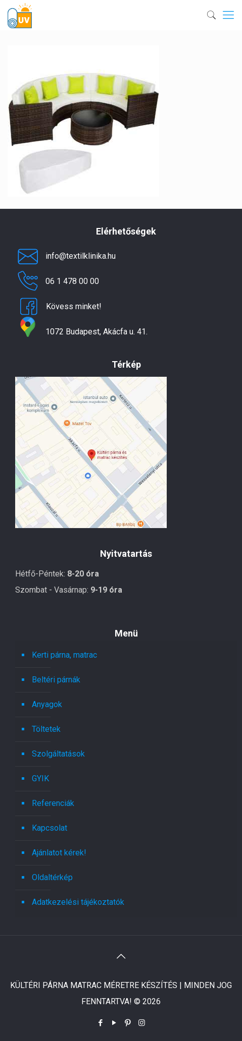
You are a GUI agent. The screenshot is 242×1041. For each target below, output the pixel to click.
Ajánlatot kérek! (59, 852)
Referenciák (53, 803)
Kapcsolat (49, 828)
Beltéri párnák (56, 679)
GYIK (40, 778)
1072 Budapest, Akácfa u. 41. (81, 332)
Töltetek (46, 729)
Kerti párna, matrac (64, 655)
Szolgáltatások (58, 754)
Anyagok (47, 704)
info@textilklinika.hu (65, 256)
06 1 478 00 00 (57, 281)
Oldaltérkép (52, 877)
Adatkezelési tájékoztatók (78, 902)
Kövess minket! (58, 306)
